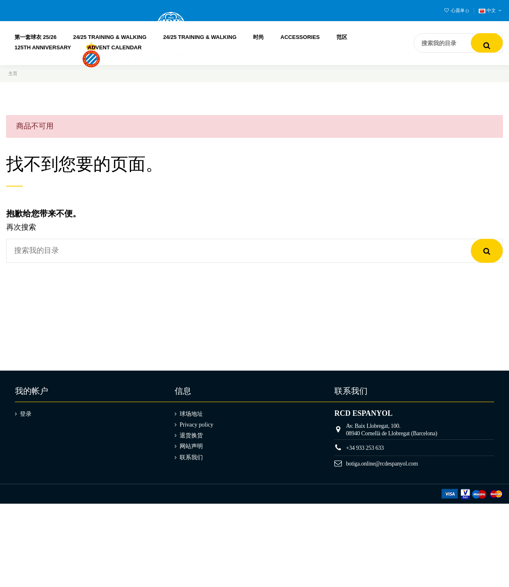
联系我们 (191, 457)
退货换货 (191, 435)
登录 (26, 414)
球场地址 (191, 414)
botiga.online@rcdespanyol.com (382, 464)
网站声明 (191, 446)
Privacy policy (196, 425)
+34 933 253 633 (365, 448)
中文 (491, 10)
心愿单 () (457, 10)
